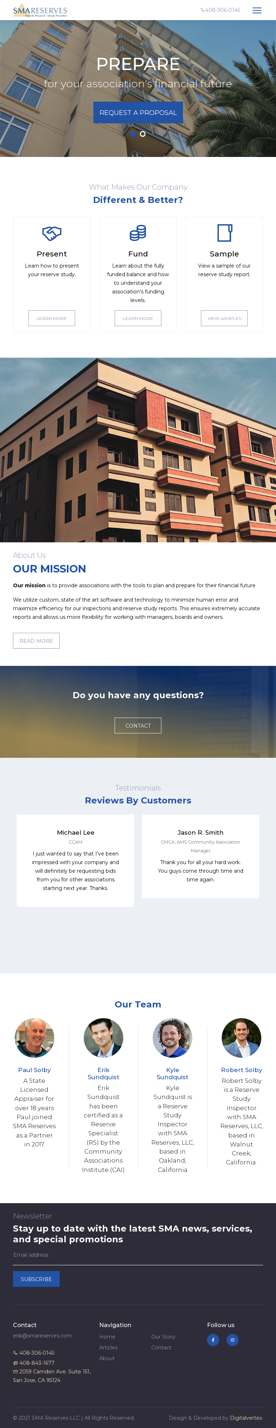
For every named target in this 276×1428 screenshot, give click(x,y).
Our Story (163, 1337)
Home (107, 1337)
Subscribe (36, 1279)
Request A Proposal (138, 113)
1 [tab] (133, 134)
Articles (108, 1347)
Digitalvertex (246, 1418)
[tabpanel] (138, 88)
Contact (138, 726)
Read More (36, 641)
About (107, 1358)
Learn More (52, 318)
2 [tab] (143, 134)
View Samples (224, 318)
